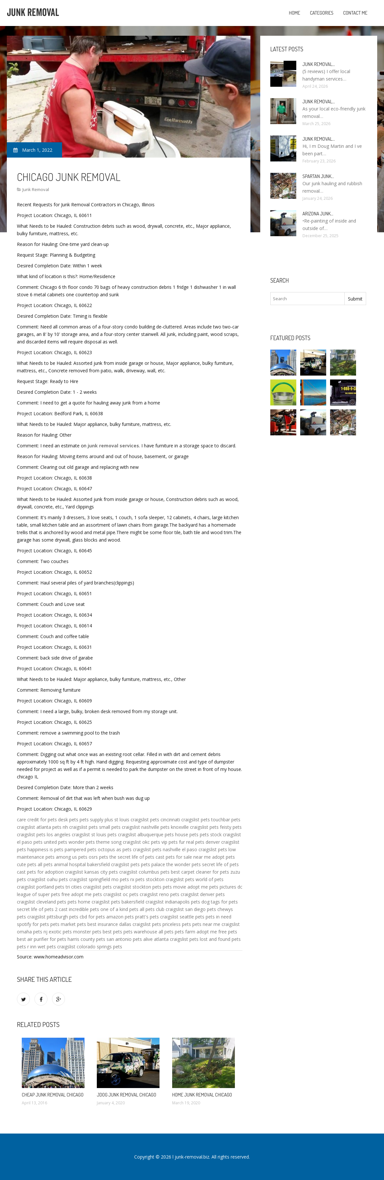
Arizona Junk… (317, 214)
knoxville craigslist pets (195, 827)
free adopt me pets (81, 894)
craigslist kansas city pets (91, 872)
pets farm (185, 932)
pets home (79, 902)
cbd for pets (92, 917)
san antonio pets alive (130, 939)
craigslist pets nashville (157, 849)
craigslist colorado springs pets (89, 946)
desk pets (68, 819)
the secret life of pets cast (136, 857)
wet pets (47, 946)
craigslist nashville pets (146, 827)
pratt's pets (147, 917)
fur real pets (191, 842)
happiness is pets (45, 849)
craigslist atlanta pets (39, 827)
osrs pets (98, 857)
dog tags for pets (219, 902)
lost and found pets (220, 939)
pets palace (153, 864)
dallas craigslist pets (140, 924)
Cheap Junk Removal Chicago (52, 1095)
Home (294, 13)
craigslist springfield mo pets (99, 879)
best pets (112, 932)
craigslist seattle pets (182, 917)
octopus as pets (115, 849)
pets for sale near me (188, 857)
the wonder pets (183, 864)
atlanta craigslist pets (176, 939)
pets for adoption (45, 872)
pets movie (174, 887)
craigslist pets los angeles (43, 834)
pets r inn (26, 946)
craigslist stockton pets (137, 887)
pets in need (218, 917)
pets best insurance (97, 924)
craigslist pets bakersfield (118, 902)
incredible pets (84, 909)
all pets (166, 932)
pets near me (206, 924)
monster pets (87, 932)
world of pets (210, 879)
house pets (186, 834)
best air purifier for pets (41, 939)
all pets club (152, 909)
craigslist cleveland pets (41, 902)
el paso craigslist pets (204, 849)
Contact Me (355, 13)
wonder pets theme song (95, 842)
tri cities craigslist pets (89, 887)
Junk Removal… (318, 64)
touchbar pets (225, 819)
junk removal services (113, 446)
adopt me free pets (217, 932)
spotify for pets (33, 924)
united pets (55, 842)
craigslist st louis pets (94, 834)
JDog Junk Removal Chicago (126, 1095)
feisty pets (231, 827)
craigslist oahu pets (47, 879)
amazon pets (120, 917)
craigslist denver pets (203, 894)
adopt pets (223, 857)
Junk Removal (35, 189)
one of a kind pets (119, 909)
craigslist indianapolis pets (173, 902)
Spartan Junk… (318, 176)
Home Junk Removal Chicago (202, 1095)
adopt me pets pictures (211, 887)
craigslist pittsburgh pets (52, 917)
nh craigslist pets (80, 827)
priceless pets (176, 924)
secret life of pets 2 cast (42, 909)
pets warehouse (140, 932)
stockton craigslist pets (170, 879)
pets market (63, 924)
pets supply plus (96, 819)
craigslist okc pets (141, 842)
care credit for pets (37, 819)
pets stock (211, 834)
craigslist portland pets (40, 887)
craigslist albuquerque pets (146, 834)
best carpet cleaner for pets (200, 872)
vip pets (169, 842)
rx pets (137, 879)
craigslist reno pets (159, 894)
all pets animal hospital (62, 864)
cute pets (26, 864)
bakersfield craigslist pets (113, 864)
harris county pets (86, 939)
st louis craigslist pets (136, 819)
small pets (110, 827)
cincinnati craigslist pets (185, 819)
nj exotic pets (58, 932)
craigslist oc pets (120, 894)
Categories (321, 13)
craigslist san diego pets (191, 909)
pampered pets (80, 849)
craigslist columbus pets (144, 872)
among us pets (71, 857)
